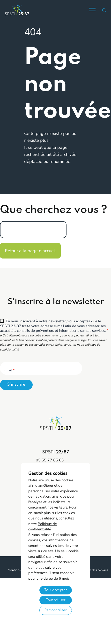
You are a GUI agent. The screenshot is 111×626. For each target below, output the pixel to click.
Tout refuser (56, 600)
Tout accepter (55, 590)
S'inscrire (16, 385)
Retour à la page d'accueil (30, 251)
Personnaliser (55, 610)
